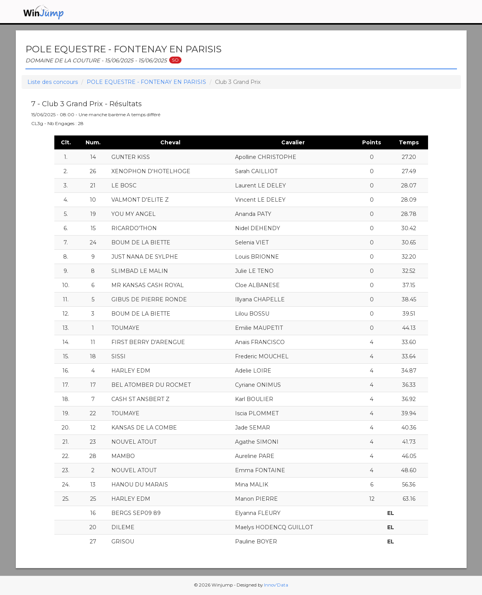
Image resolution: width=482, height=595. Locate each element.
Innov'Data (276, 585)
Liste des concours (52, 82)
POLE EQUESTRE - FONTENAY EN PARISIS (146, 82)
